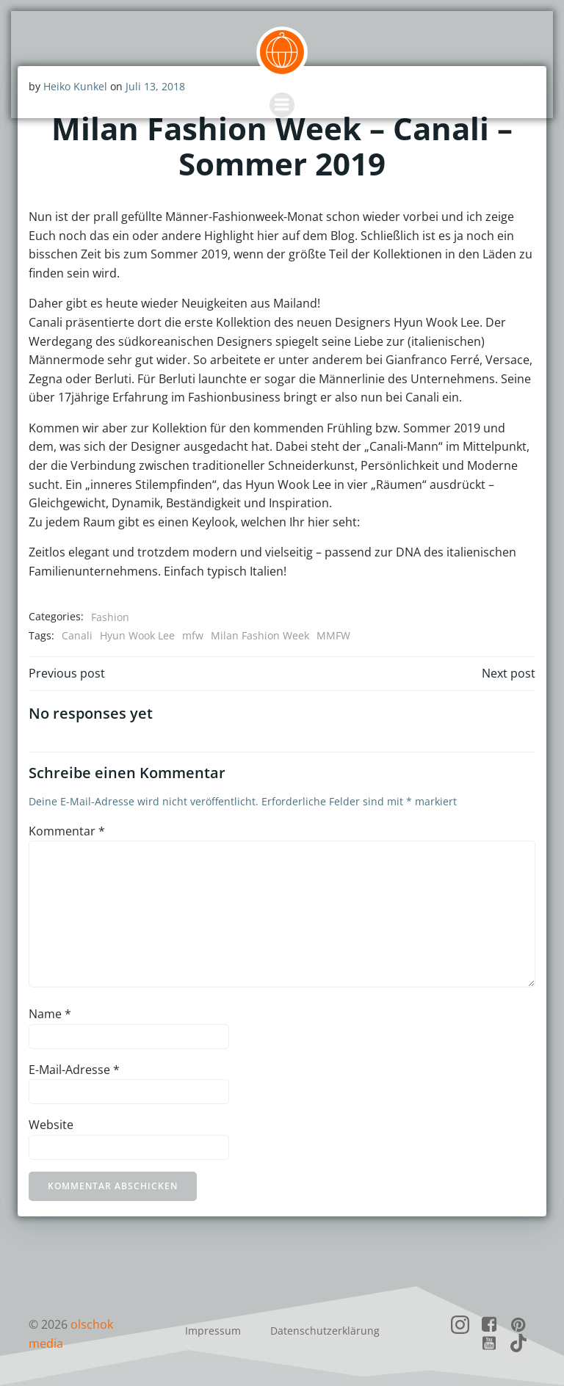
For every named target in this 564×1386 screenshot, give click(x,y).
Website (51, 1125)
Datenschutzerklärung (325, 1330)
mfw (192, 635)
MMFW (333, 635)
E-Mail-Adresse (74, 1069)
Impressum (213, 1330)
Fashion (110, 616)
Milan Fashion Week (260, 635)
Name (50, 1014)
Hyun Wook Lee (137, 635)
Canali (77, 635)
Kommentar (67, 830)
